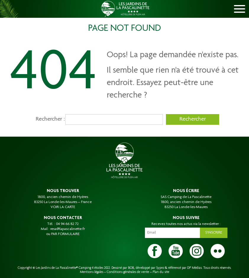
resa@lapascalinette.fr (67, 229)
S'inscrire (213, 233)
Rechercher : (49, 119)
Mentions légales (91, 272)
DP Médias (194, 268)
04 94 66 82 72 (67, 224)
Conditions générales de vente (128, 272)
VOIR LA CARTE (63, 207)
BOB (131, 268)
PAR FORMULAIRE (65, 234)
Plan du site (161, 272)
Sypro (160, 268)
